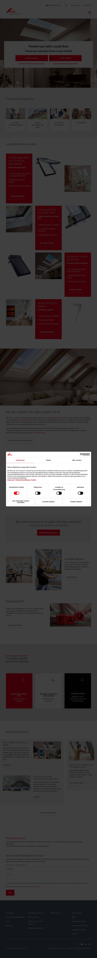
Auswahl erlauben (48, 501)
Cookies (33, 480)
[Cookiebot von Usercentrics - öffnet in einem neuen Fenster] (81, 454)
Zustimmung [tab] (20, 460)
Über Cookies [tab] (76, 460)
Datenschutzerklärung (23, 480)
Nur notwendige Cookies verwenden (20, 501)
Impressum (11, 480)
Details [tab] (48, 460)
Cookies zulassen (76, 501)
